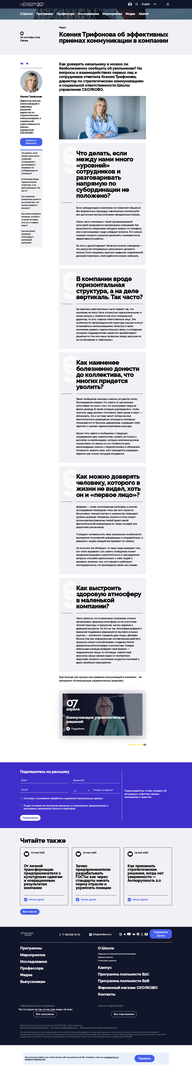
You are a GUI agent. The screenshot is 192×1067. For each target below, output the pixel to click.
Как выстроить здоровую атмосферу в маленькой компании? (28, 237)
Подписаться (30, 817)
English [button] (146, 4)
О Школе (26, 14)
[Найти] (136, 4)
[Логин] (131, 4)
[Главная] (32, 4)
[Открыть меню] (167, 4)
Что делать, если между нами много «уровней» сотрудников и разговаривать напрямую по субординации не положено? (30, 163)
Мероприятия (112, 14)
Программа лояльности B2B (123, 981)
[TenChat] (146, 935)
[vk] (133, 935)
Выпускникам (32, 982)
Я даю (66, 807)
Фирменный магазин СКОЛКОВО (127, 988)
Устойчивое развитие (107, 961)
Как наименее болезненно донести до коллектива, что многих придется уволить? (31, 202)
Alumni (144, 14)
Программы (44, 14)
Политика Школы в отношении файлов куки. (98, 1028)
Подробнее (77, 728)
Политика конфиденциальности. (64, 1028)
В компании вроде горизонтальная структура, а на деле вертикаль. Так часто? (30, 185)
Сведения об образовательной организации (117, 954)
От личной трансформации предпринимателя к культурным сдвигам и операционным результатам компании (43, 877)
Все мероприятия (124, 1014)
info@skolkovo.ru (102, 934)
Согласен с (63, 798)
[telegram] (124, 935)
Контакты (106, 994)
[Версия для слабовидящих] (154, 4)
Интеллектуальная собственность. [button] (34, 1028)
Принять (144, 1058)
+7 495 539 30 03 (71, 934)
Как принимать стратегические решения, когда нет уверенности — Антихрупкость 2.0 (145, 873)
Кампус (105, 967)
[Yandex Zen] (138, 935)
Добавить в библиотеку (31, 142)
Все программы (45, 1014)
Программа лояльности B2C (123, 974)
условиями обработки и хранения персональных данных (70, 798)
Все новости (30, 911)
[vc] (141, 935)
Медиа (130, 14)
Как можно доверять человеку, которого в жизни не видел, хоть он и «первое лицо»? (31, 220)
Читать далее (36, 899)
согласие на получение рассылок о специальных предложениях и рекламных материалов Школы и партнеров (66, 807)
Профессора (65, 14)
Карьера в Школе (105, 957)
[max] (120, 935)
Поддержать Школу (161, 934)
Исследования (88, 14)
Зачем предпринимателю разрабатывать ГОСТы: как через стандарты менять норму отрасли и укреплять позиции (93, 877)
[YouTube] (129, 935)
